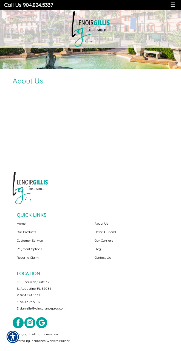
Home (21, 223)
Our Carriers (104, 240)
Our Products (26, 232)
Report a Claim (28, 257)
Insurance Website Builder (50, 341)
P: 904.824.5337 (28, 295)
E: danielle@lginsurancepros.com (41, 308)
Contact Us (103, 257)
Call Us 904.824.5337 (28, 4)
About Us (101, 223)
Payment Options (29, 249)
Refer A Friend (105, 232)
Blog (98, 249)
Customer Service (30, 240)
